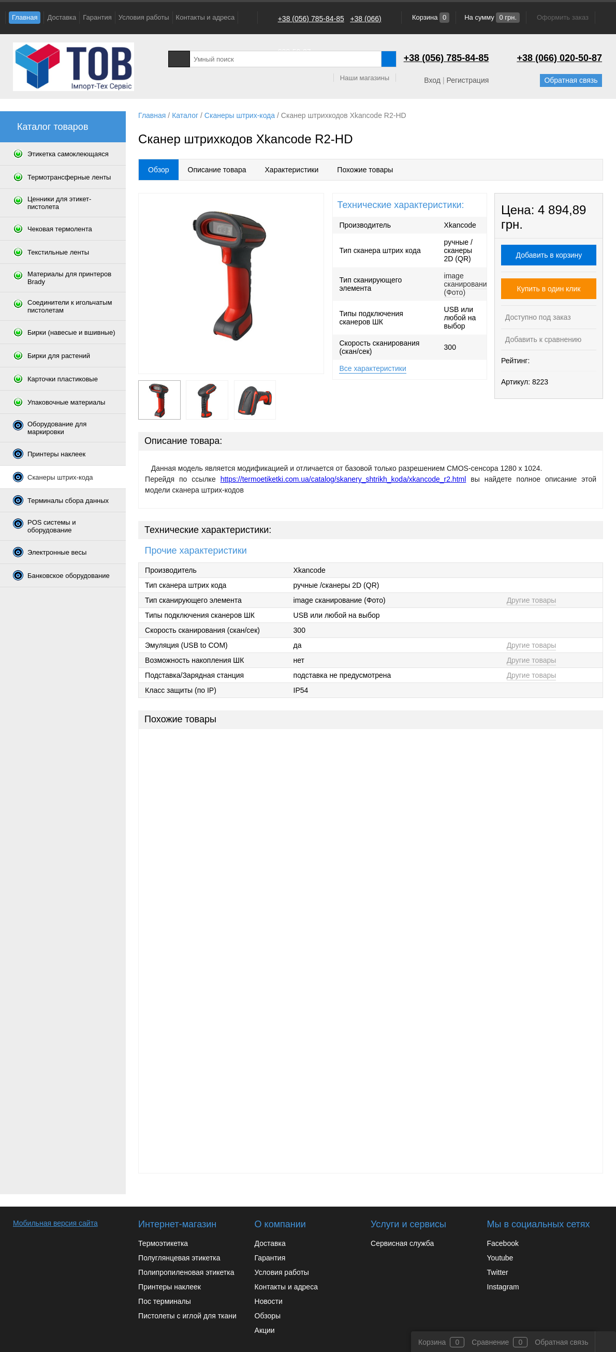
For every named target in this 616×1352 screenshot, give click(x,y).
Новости (269, 1301)
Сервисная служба (402, 1243)
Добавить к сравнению (542, 339)
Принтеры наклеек (169, 1287)
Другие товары (531, 600)
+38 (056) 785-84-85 (311, 18)
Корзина (429, 17)
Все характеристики (372, 368)
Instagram (503, 1287)
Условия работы (144, 17)
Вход (432, 80)
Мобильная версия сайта (55, 1223)
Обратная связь (570, 80)
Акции (265, 1330)
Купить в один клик (549, 289)
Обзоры (268, 1316)
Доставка (61, 17)
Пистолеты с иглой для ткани (187, 1316)
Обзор (158, 170)
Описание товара (217, 170)
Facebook (503, 1243)
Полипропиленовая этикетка (186, 1272)
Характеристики (292, 170)
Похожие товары (365, 170)
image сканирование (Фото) (467, 284)
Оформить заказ (563, 17)
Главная (24, 17)
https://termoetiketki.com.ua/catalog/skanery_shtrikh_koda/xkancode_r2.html (343, 479)
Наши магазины (364, 78)
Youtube (500, 1258)
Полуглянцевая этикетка (179, 1258)
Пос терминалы (164, 1301)
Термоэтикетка (163, 1243)
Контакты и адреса (205, 17)
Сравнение (490, 1342)
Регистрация (467, 80)
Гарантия (97, 17)
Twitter (497, 1272)
